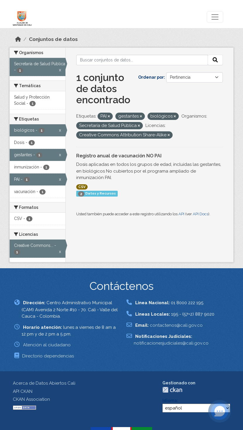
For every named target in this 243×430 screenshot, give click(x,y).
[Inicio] (18, 39)
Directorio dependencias (48, 356)
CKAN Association (31, 399)
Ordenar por (151, 77)
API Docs (200, 214)
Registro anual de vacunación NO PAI (119, 156)
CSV (82, 187)
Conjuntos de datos (53, 39)
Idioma (169, 400)
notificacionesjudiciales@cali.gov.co (171, 343)
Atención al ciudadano (47, 345)
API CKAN (22, 391)
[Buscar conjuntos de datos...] (142, 60)
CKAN (172, 390)
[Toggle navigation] (215, 17)
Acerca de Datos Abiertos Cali (44, 383)
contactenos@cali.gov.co (176, 325)
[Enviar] (215, 60)
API (181, 214)
